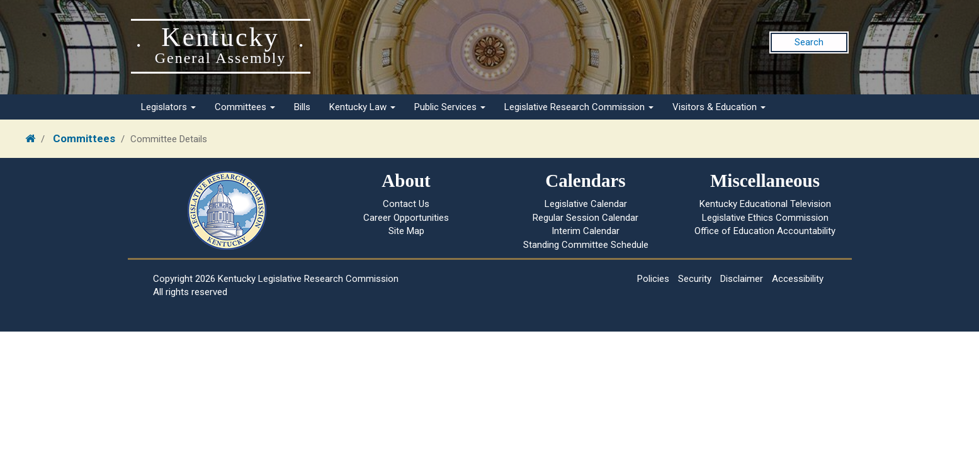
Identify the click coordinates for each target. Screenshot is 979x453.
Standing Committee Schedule (585, 244)
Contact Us (406, 204)
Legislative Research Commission (579, 107)
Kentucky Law (362, 107)
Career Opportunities (406, 217)
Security (694, 278)
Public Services (449, 107)
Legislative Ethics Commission (765, 217)
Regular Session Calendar (585, 217)
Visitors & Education (719, 107)
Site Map (406, 231)
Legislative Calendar (586, 204)
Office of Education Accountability (764, 231)
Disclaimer (741, 278)
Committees (245, 107)
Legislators (168, 107)
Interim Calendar (586, 231)
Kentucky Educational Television (765, 204)
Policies (653, 278)
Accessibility (797, 278)
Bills (302, 107)
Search (809, 42)
